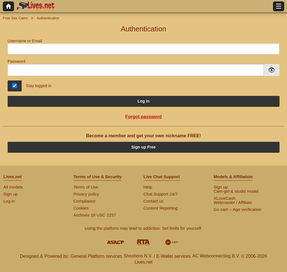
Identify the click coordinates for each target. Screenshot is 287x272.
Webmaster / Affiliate (233, 202)
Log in (143, 101)
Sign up (10, 194)
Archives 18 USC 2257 (94, 215)
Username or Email (143, 47)
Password (16, 61)
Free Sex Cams (15, 18)
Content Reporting (161, 208)
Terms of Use (85, 187)
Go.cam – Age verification (237, 209)
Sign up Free (143, 147)
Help (148, 187)
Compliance (84, 201)
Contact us (154, 201)
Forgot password (143, 116)
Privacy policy (86, 194)
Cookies (81, 208)
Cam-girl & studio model (236, 191)
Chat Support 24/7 (161, 194)
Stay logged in (38, 85)
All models (13, 187)
